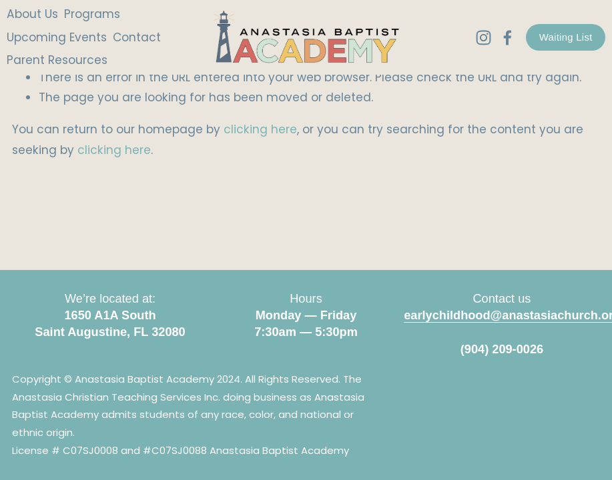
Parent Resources (62, 63)
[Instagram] (478, 40)
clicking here (260, 129)
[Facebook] (502, 40)
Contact (142, 40)
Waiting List (560, 40)
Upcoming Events (62, 40)
